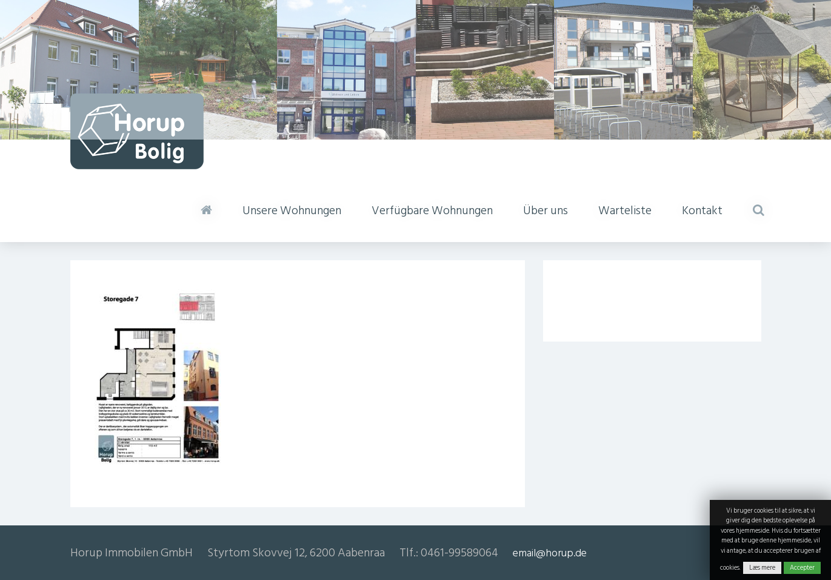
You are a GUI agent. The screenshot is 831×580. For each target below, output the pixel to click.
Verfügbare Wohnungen (432, 210)
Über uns (545, 210)
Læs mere (762, 567)
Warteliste (625, 210)
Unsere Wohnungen (291, 210)
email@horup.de (550, 553)
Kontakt (702, 210)
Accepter (802, 567)
